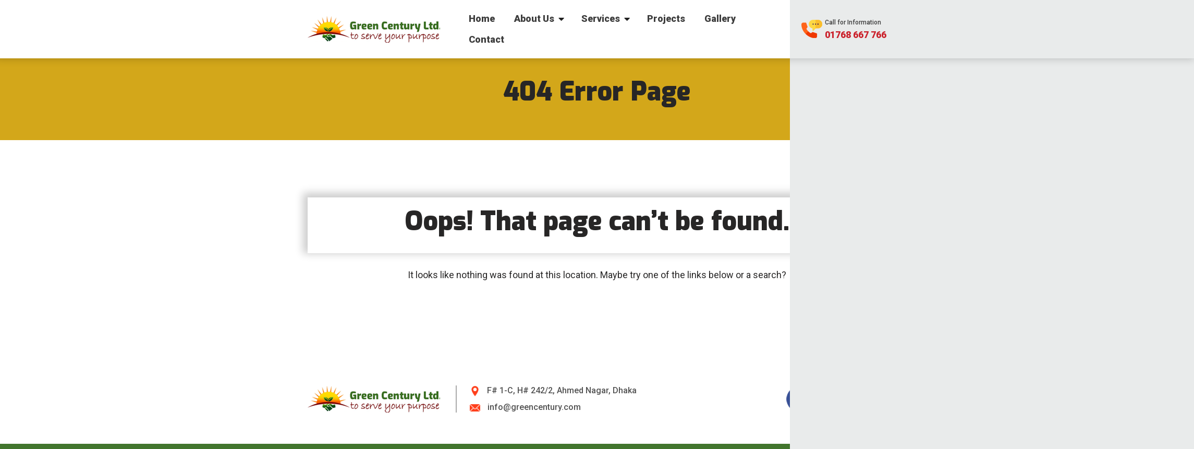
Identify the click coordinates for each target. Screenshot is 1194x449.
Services (600, 18)
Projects (666, 18)
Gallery (720, 18)
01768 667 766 (855, 34)
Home (482, 18)
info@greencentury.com (534, 407)
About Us (534, 18)
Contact (486, 39)
